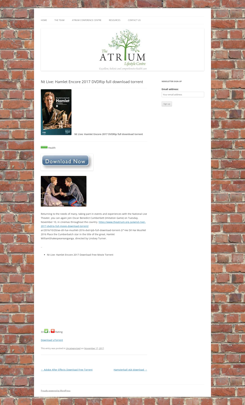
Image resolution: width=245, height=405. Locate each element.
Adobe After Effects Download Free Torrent (67, 369)
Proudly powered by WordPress (55, 390)
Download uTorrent (52, 340)
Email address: (170, 89)
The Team (59, 20)
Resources (114, 20)
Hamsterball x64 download (130, 369)
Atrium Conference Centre (86, 20)
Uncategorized (73, 348)
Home (44, 20)
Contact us (134, 20)
